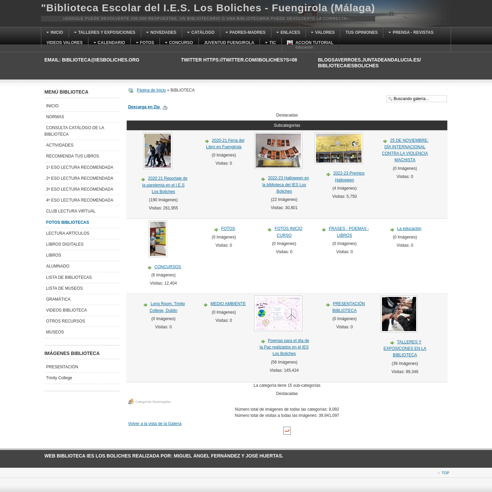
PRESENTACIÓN (62, 367)
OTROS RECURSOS (65, 321)
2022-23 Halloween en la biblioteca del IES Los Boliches (285, 184)
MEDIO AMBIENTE (228, 303)
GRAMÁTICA (58, 299)
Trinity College (59, 377)
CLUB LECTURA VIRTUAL (71, 211)
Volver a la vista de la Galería (154, 423)
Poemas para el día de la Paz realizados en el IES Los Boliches (284, 347)
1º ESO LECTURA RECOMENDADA (79, 167)
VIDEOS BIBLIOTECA (66, 310)
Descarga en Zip (147, 107)
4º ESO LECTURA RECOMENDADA (79, 200)
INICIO (52, 106)
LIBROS (53, 255)
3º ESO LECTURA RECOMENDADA (79, 189)
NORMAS (55, 116)
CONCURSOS (167, 266)
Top (445, 473)
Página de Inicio (151, 90)
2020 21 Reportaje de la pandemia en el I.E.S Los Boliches (164, 185)
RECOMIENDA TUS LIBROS (72, 156)
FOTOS (228, 228)
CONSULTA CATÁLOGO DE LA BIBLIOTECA (74, 131)
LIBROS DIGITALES (64, 244)
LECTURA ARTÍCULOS (67, 233)
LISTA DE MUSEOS (64, 288)
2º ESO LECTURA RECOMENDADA (79, 178)
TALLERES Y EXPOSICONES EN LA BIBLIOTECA (404, 348)
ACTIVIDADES (59, 145)
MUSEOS (55, 332)
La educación (409, 228)
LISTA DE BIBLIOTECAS (69, 277)
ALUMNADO (57, 266)
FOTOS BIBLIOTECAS (67, 222)
